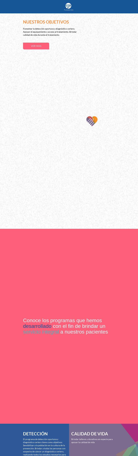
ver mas (36, 46)
